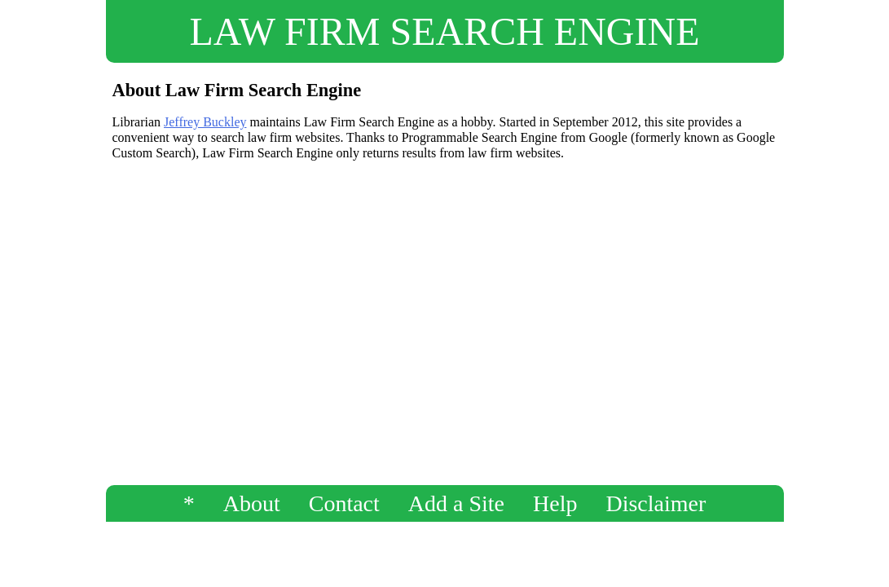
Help (555, 503)
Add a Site (456, 503)
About (251, 503)
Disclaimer (655, 503)
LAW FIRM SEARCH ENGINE (445, 31)
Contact (344, 503)
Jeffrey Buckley (205, 122)
